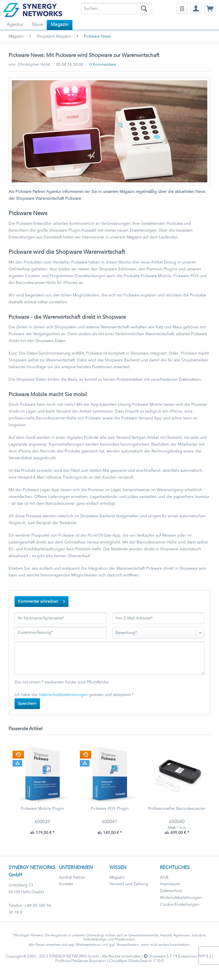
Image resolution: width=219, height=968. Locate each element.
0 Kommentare (102, 65)
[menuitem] (116, 8)
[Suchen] (144, 8)
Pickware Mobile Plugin (42, 809)
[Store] (37, 25)
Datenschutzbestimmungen (63, 695)
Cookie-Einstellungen (179, 905)
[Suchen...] (116, 8)
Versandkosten (127, 945)
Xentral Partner (72, 878)
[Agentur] (15, 25)
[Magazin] (59, 25)
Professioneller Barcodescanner (177, 809)
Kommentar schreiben (41, 600)
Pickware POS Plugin (110, 809)
